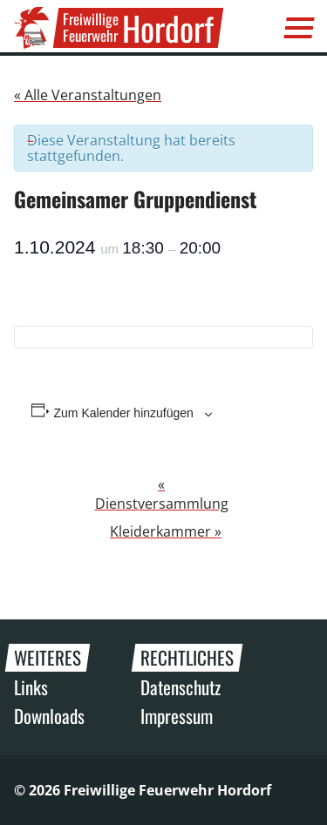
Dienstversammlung (161, 494)
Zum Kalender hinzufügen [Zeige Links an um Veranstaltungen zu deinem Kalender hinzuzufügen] (124, 413)
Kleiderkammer (165, 531)
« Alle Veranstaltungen (87, 95)
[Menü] (299, 28)
